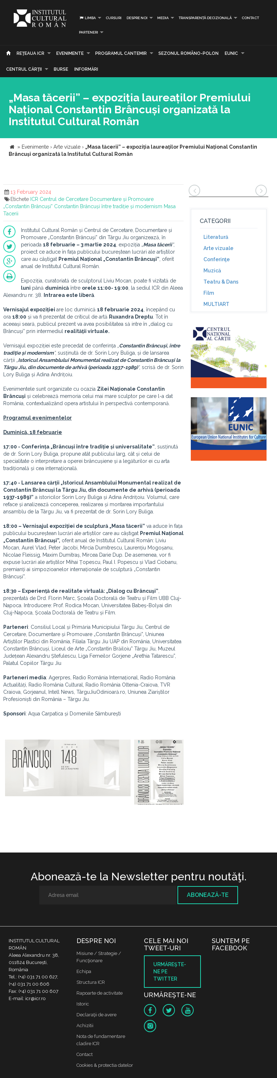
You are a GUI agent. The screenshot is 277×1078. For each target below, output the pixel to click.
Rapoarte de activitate (99, 993)
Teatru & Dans (220, 282)
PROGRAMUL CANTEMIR (121, 53)
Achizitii (84, 1025)
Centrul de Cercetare (64, 199)
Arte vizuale (218, 248)
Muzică (212, 270)
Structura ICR (90, 982)
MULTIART (216, 304)
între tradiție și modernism (131, 206)
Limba (87, 18)
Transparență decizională (205, 18)
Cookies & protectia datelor (104, 1065)
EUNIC (231, 53)
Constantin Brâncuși (77, 206)
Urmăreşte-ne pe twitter (169, 971)
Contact (250, 18)
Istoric (82, 1004)
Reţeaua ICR (30, 53)
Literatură (215, 237)
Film (208, 293)
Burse (61, 69)
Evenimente (70, 53)
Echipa (83, 971)
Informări (86, 69)
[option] (67, 772)
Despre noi (137, 18)
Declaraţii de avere (96, 1014)
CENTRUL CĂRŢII (24, 69)
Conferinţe (216, 259)
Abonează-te (208, 894)
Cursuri (114, 18)
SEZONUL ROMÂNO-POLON (188, 53)
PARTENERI (88, 32)
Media (163, 18)
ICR (34, 199)
